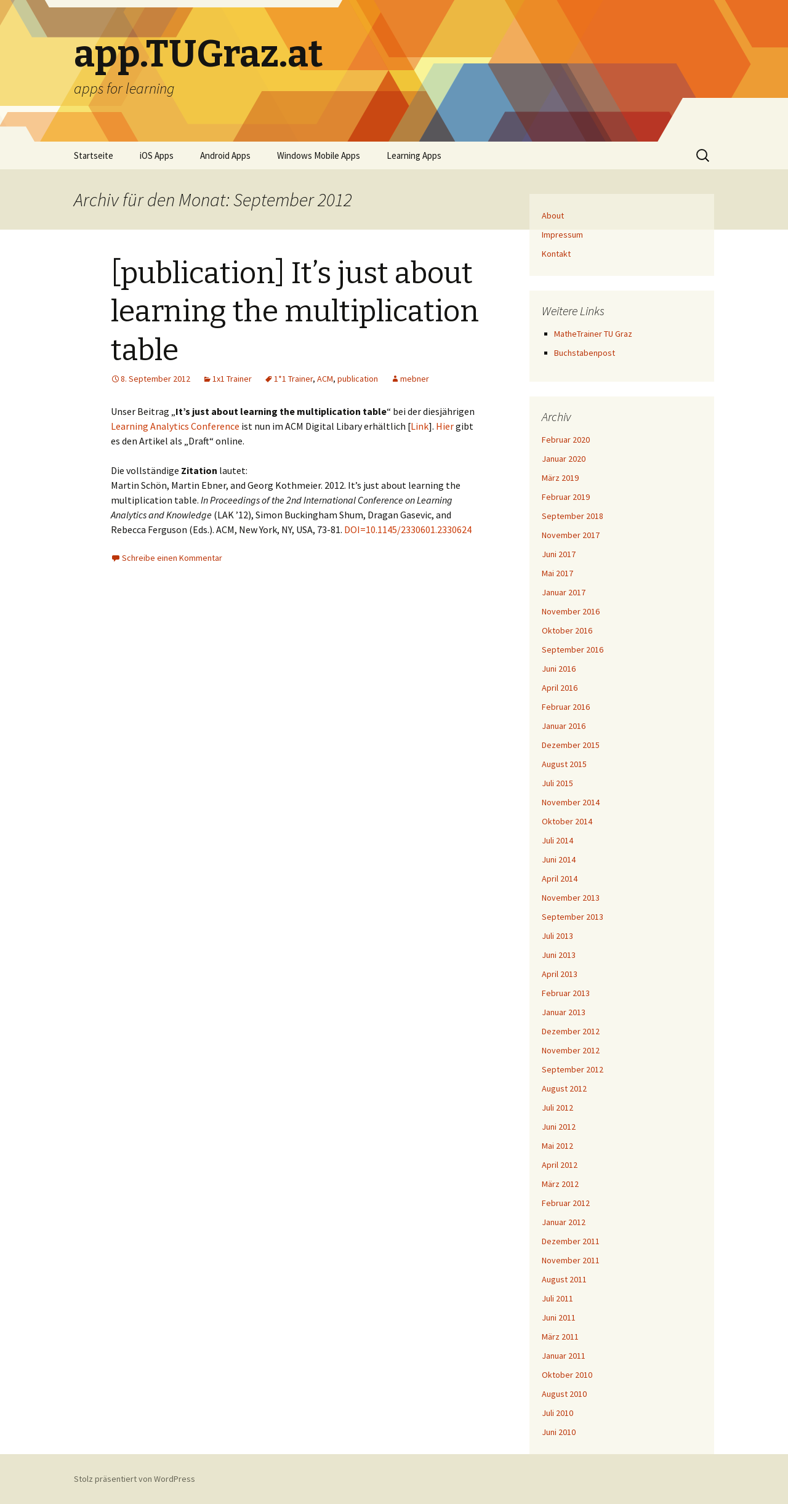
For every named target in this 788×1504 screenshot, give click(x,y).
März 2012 (560, 1183)
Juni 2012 (559, 1126)
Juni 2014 (559, 859)
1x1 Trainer (232, 378)
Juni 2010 (559, 1432)
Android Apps (225, 155)
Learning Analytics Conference (175, 426)
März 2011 (560, 1336)
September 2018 (572, 515)
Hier (445, 426)
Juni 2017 (559, 554)
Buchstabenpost (584, 352)
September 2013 (572, 916)
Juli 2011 (557, 1298)
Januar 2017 (563, 592)
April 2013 (559, 973)
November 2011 (571, 1260)
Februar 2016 (566, 706)
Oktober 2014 (567, 821)
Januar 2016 (563, 725)
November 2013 (571, 897)
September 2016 (572, 649)
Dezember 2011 (571, 1241)
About (553, 215)
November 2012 (571, 1050)
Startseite (93, 155)
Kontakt (556, 253)
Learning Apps (414, 155)
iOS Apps (157, 155)
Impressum (562, 234)
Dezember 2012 (571, 1031)
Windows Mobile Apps (318, 155)
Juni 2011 (559, 1317)
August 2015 (564, 764)
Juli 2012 (557, 1107)
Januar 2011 (563, 1355)
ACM (325, 378)
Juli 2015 (557, 783)
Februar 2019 (566, 496)
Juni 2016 (559, 668)
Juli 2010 (557, 1412)
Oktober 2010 (567, 1374)
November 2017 (571, 535)
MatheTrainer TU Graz (593, 333)
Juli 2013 (557, 935)
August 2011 (564, 1279)
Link (419, 426)
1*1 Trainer (293, 378)
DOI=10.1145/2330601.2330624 (408, 529)
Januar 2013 (563, 1012)
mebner (414, 378)
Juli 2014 (557, 840)
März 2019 (560, 477)
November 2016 (571, 611)
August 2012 (564, 1088)
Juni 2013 (559, 954)
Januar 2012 (563, 1222)
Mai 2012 (557, 1145)
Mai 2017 (557, 573)
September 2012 (572, 1069)
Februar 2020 (566, 439)
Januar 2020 (563, 458)
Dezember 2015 (571, 744)
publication (357, 378)
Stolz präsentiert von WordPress (134, 1478)
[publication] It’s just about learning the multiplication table (295, 311)
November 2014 (571, 802)
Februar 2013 (566, 993)
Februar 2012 (566, 1202)
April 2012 (559, 1164)
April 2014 (559, 878)
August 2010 (564, 1393)
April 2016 (559, 687)
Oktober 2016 (567, 630)
